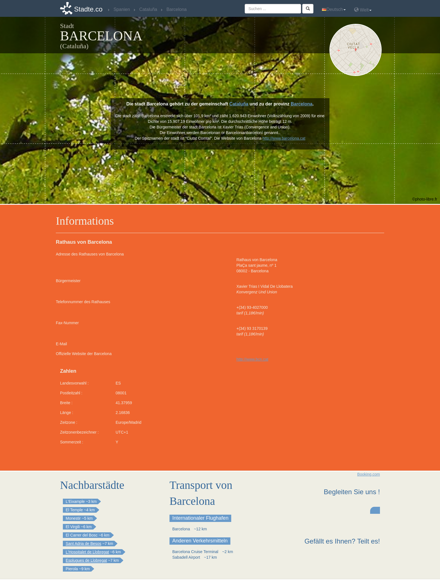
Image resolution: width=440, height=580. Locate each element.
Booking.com (368, 474)
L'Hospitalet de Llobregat (87, 552)
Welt (363, 9)
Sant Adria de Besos (83, 543)
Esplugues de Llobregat (86, 560)
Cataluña (238, 104)
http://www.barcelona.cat (284, 138)
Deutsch (334, 9)
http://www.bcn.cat (253, 359)
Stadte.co (88, 9)
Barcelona (301, 104)
